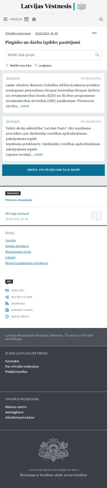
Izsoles (10, 240)
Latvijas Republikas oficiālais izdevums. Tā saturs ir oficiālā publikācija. (49, 337)
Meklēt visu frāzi (21, 65)
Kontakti (12, 361)
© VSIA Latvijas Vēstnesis (26, 353)
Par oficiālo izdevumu (22, 366)
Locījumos (45, 65)
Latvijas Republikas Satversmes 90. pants (54, 470)
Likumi (10, 257)
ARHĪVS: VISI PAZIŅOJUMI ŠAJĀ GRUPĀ (53, 170)
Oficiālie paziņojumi (18, 33)
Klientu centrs (16, 407)
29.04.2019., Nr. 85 (46, 33)
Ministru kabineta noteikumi (26, 263)
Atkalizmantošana (19, 417)
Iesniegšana (14, 412)
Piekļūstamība (16, 371)
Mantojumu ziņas (18, 251)
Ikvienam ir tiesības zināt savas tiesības (53, 475)
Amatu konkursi (17, 246)
